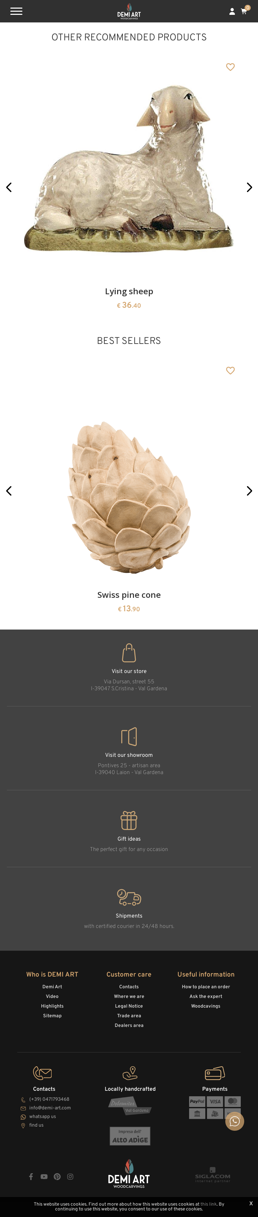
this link (208, 1204)
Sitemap (52, 1016)
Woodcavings (205, 1006)
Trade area (129, 1016)
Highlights (52, 1006)
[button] (9, 187)
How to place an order (206, 987)
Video (52, 997)
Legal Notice (129, 1006)
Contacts (129, 987)
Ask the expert (205, 997)
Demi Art (52, 987)
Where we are (129, 997)
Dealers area (129, 1026)
